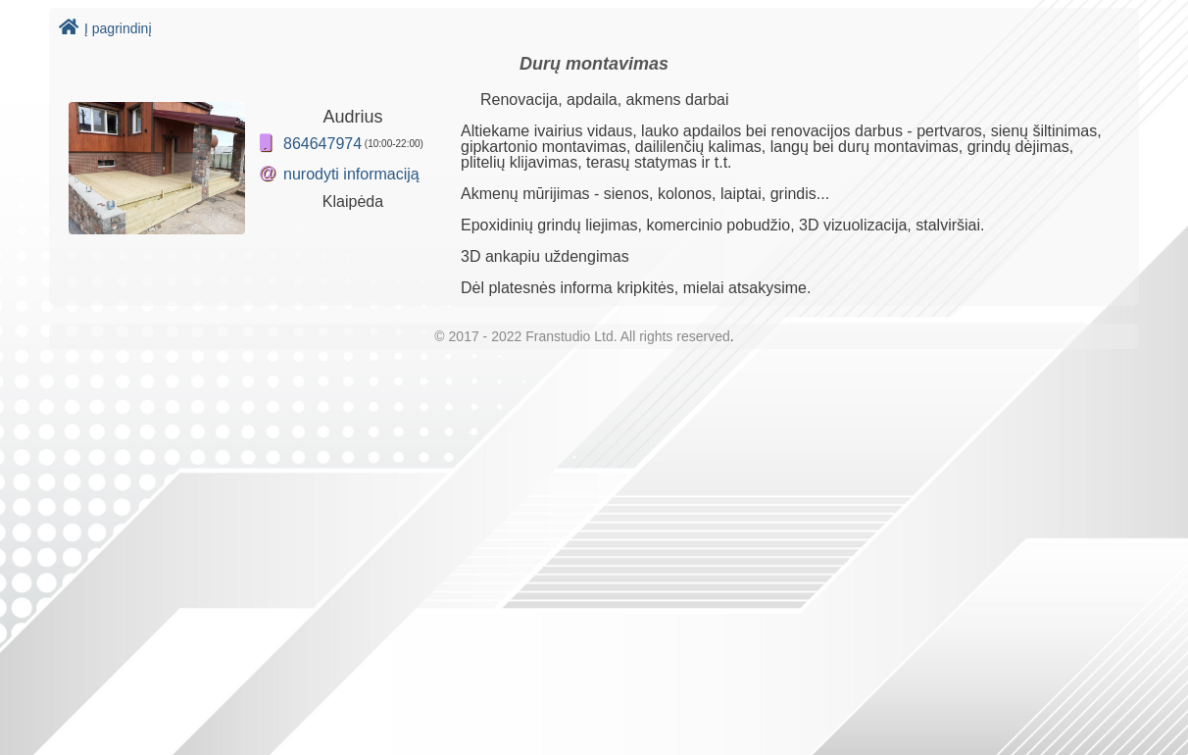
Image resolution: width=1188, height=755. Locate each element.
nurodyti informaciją (351, 174)
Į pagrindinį (105, 28)
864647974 (322, 143)
